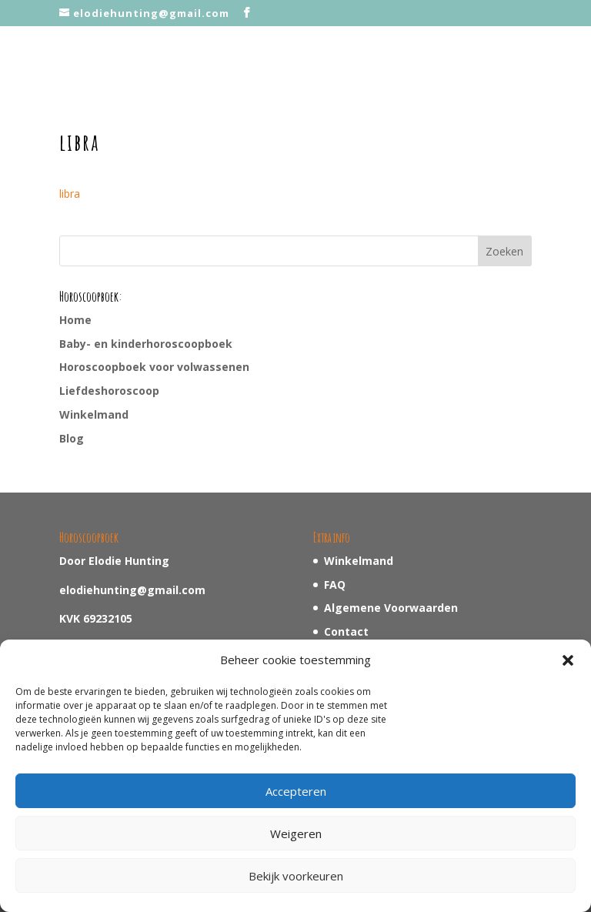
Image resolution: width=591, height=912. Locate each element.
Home (75, 319)
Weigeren (296, 833)
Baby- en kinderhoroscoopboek (145, 343)
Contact (346, 631)
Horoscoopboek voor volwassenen (154, 366)
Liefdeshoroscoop (109, 390)
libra (69, 193)
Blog (71, 438)
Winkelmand (94, 414)
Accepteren (295, 791)
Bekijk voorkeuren (296, 876)
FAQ (335, 584)
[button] (568, 660)
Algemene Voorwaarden (391, 607)
